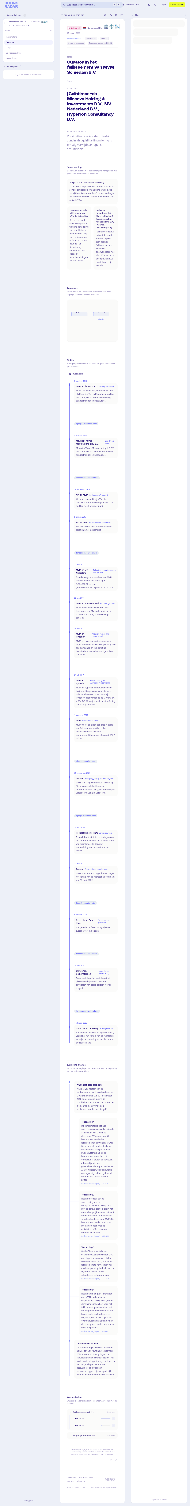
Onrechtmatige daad (76, 43)
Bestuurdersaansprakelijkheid (100, 43)
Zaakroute (10, 42)
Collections (71, 1477)
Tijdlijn (8, 47)
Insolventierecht (74, 38)
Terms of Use (80, 1487)
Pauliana (104, 38)
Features (70, 1481)
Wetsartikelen (11, 58)
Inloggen (28, 1500)
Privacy (70, 1487)
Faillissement (91, 38)
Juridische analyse (13, 53)
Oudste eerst (76, 374)
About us (81, 1481)
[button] (5, 23)
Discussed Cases (86, 1477)
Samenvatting (11, 37)
